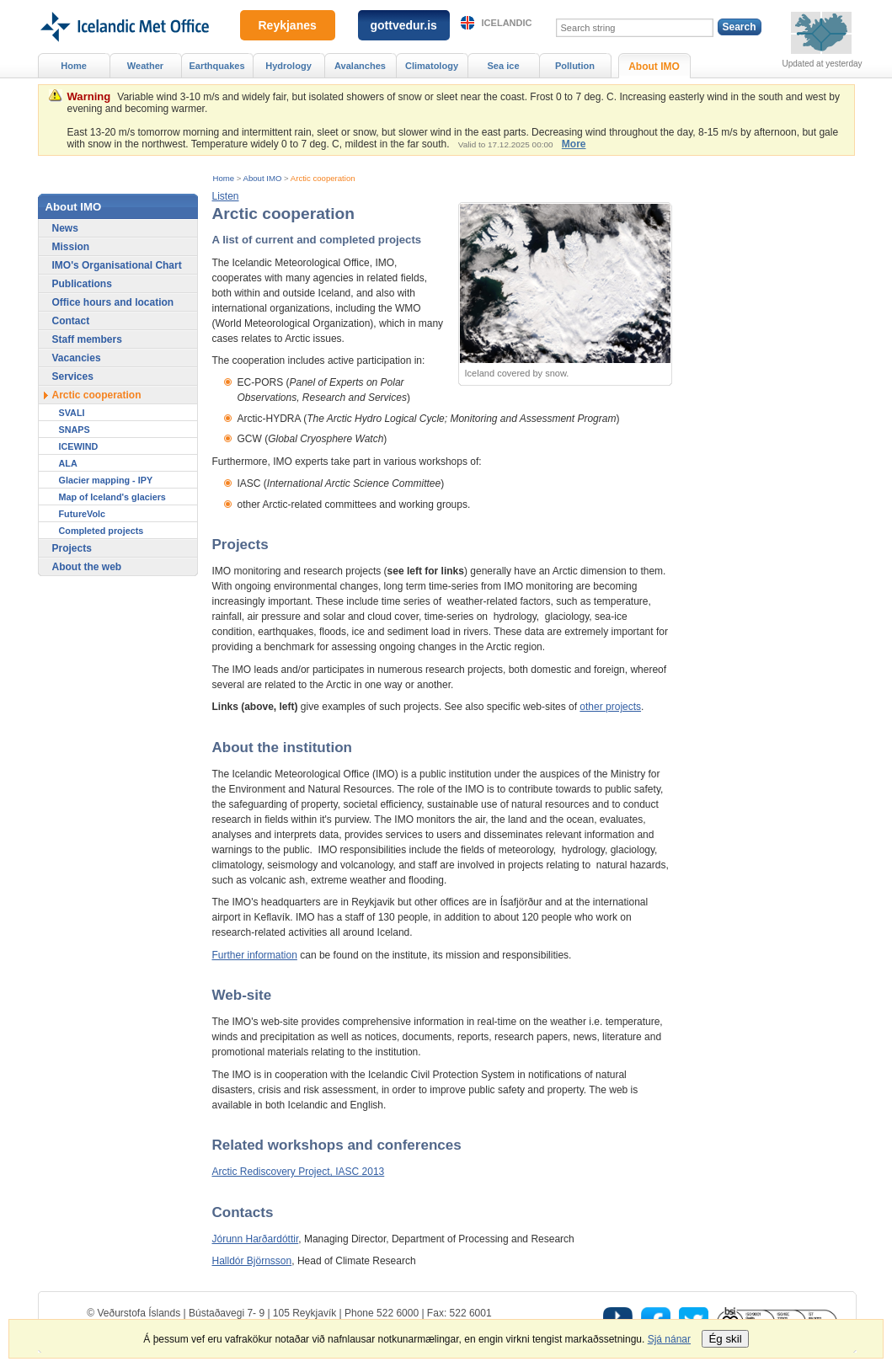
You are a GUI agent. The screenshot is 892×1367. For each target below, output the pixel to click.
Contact (71, 321)
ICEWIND (79, 446)
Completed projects (101, 531)
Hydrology (288, 66)
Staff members (87, 339)
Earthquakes (216, 66)
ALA (68, 463)
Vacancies (76, 358)
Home (224, 178)
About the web (87, 567)
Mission (71, 247)
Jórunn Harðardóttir (255, 1239)
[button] (225, 196)
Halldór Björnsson (252, 1261)
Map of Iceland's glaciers (112, 497)
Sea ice (503, 66)
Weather (145, 66)
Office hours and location (113, 302)
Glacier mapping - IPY (106, 480)
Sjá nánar (669, 1339)
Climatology (431, 66)
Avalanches (360, 66)
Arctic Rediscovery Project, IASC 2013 (298, 1171)
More (574, 144)
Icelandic (507, 23)
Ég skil (724, 1338)
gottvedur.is (404, 25)
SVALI (72, 413)
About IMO (262, 178)
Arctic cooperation (323, 178)
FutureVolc (82, 514)
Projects (72, 548)
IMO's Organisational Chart (117, 265)
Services (72, 376)
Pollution (575, 66)
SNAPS (74, 430)
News (65, 228)
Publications (82, 284)
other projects (610, 707)
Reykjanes (288, 25)
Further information (254, 955)
